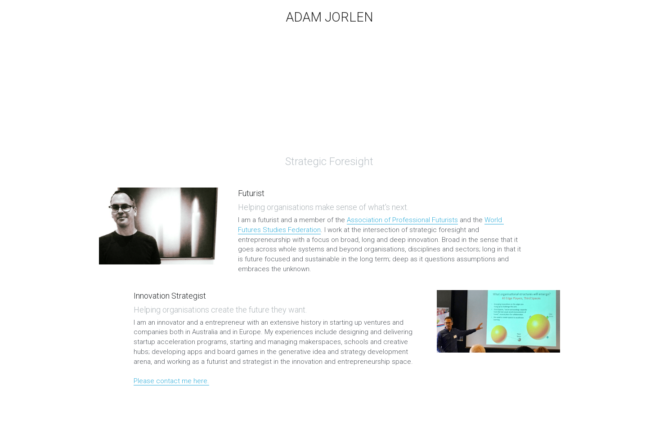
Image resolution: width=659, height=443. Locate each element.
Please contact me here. (171, 381)
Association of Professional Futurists (402, 220)
